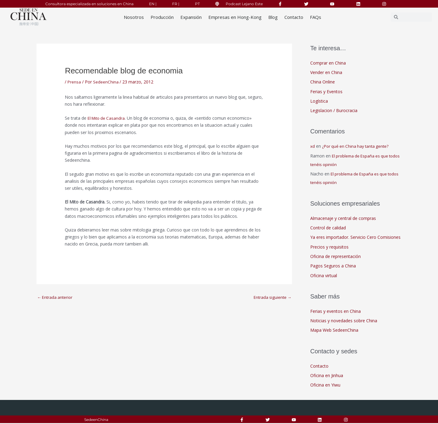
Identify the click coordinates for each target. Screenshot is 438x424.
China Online (322, 82)
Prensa (74, 82)
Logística (319, 101)
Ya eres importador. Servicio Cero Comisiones (355, 238)
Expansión (191, 17)
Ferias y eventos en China (335, 312)
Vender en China (326, 72)
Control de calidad (328, 228)
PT (197, 4)
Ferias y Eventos (326, 91)
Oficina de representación (335, 257)
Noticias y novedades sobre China (343, 321)
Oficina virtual (323, 276)
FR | (175, 4)
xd (312, 146)
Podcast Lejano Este (244, 4)
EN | (153, 4)
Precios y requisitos (329, 247)
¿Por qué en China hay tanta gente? (357, 146)
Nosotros (134, 17)
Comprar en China (328, 63)
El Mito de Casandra (107, 118)
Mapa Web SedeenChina (334, 331)
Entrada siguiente (271, 297)
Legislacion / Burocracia (333, 111)
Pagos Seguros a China (333, 266)
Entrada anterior (56, 297)
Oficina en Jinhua (326, 376)
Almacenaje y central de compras (343, 218)
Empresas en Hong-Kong (235, 17)
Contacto (293, 17)
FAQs (315, 17)
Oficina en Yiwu (325, 386)
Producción (162, 17)
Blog (273, 17)
